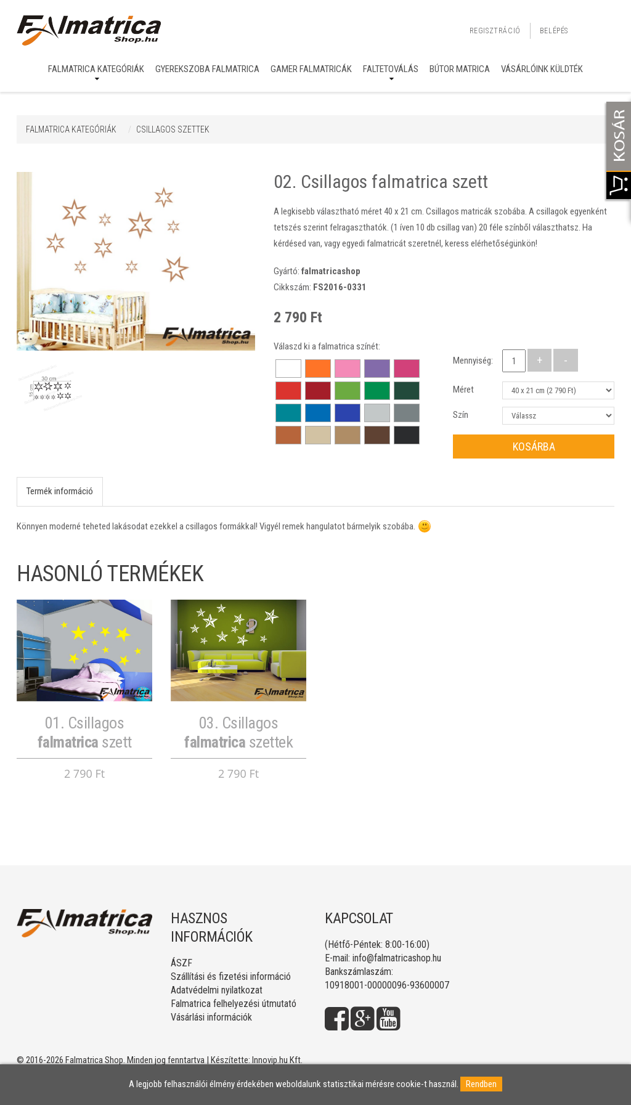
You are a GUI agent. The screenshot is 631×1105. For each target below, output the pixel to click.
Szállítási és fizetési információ (231, 976)
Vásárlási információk (211, 1017)
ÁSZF (181, 963)
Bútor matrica (459, 69)
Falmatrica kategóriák (96, 69)
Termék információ (59, 491)
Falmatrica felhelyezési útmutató (233, 1003)
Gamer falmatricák (311, 69)
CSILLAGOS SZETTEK (173, 129)
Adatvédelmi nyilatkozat (217, 990)
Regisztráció (495, 31)
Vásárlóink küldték (542, 69)
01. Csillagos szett (85, 732)
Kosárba (534, 446)
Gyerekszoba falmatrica (207, 69)
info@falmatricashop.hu (396, 958)
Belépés (554, 31)
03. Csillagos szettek (238, 732)
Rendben (481, 1084)
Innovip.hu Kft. (277, 1060)
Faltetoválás (390, 69)
